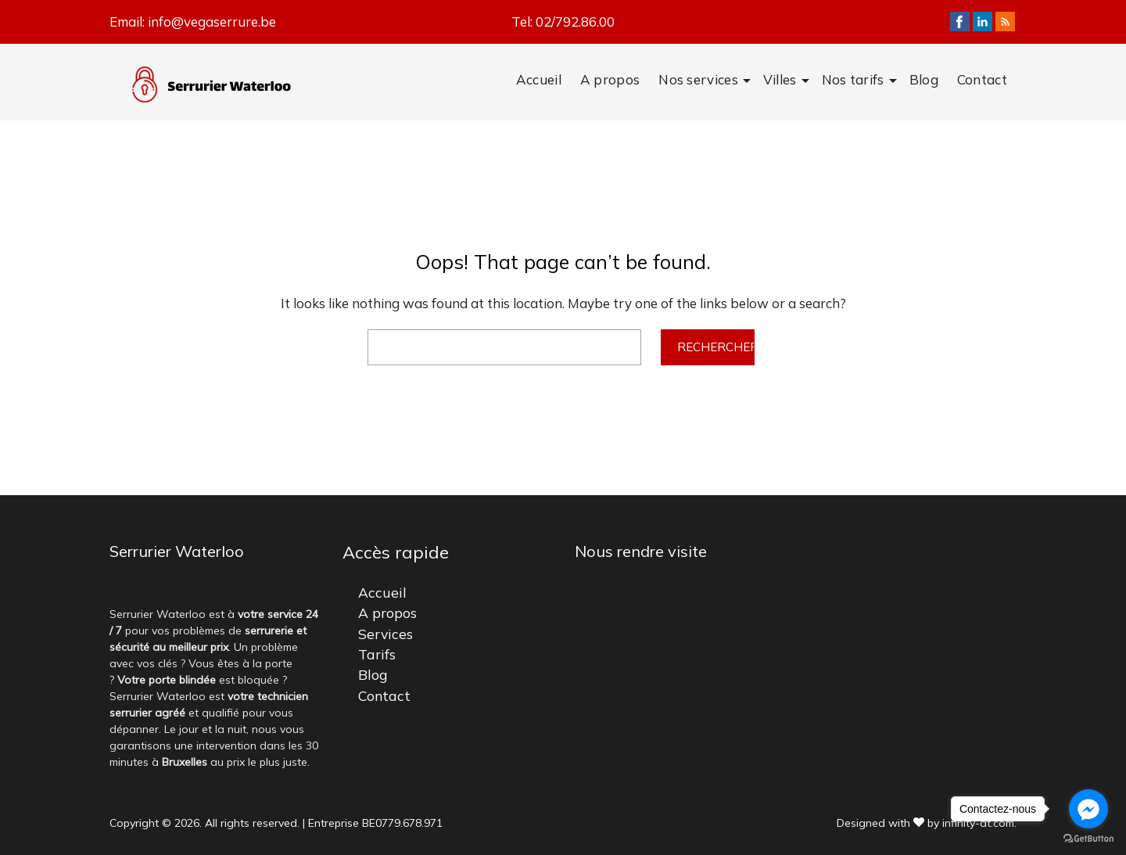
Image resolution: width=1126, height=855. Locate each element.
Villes (780, 79)
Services (385, 633)
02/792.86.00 (575, 21)
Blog (923, 79)
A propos (610, 79)
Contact (982, 79)
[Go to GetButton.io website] (1088, 839)
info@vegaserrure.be (212, 21)
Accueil (538, 79)
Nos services (698, 79)
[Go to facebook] (1088, 808)
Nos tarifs (853, 79)
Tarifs (377, 654)
